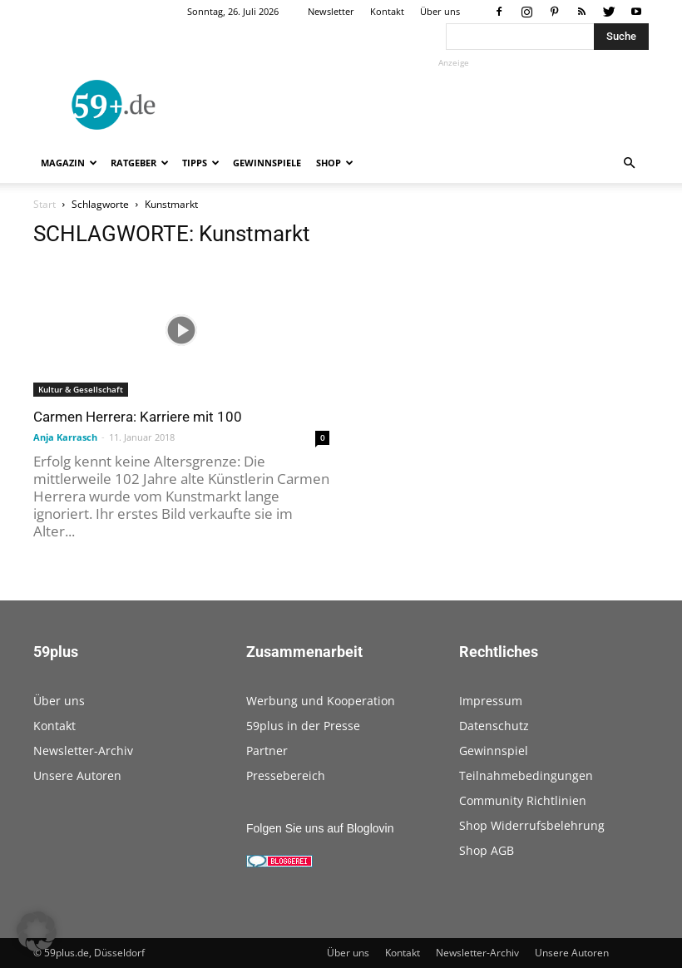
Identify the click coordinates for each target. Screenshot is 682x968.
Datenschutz (494, 725)
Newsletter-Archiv (83, 750)
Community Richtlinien (522, 800)
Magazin (69, 162)
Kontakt (387, 11)
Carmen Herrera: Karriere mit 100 (137, 416)
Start (44, 204)
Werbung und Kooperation (320, 701)
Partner (267, 750)
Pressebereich (285, 775)
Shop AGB (486, 850)
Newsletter (331, 11)
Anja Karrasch (65, 437)
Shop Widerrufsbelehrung (532, 825)
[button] (629, 163)
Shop (334, 162)
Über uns (440, 11)
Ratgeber (140, 162)
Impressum (490, 701)
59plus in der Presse (303, 725)
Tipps (201, 162)
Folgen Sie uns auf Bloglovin (319, 828)
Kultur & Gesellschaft (80, 389)
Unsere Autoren (77, 775)
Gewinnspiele (267, 162)
